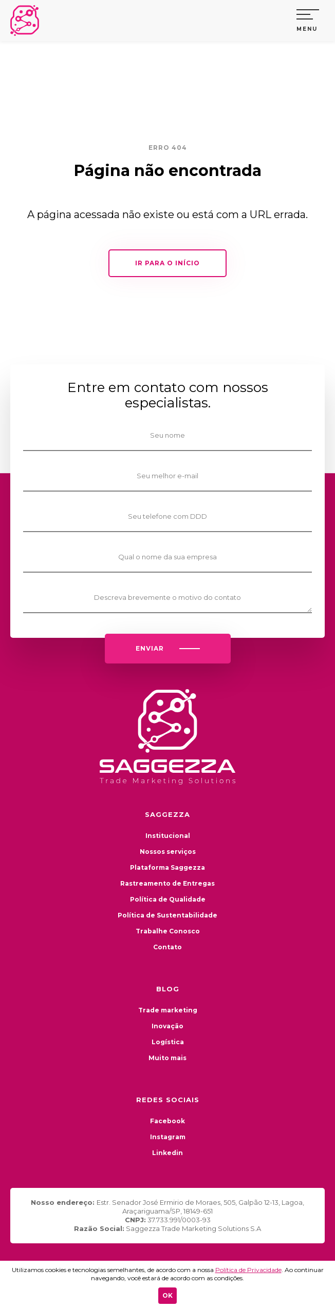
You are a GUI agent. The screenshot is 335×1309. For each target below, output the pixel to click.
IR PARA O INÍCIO (167, 263)
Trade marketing (167, 1010)
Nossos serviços (168, 851)
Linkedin (167, 1153)
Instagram (167, 1137)
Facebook (167, 1121)
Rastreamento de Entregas (167, 883)
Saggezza (28, 20)
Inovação (167, 1026)
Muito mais (167, 1058)
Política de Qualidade (168, 899)
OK (167, 1295)
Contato (167, 947)
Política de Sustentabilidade (167, 915)
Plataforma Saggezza (167, 867)
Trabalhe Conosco (168, 931)
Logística (168, 1042)
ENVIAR (168, 648)
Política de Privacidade (248, 1270)
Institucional (167, 835)
